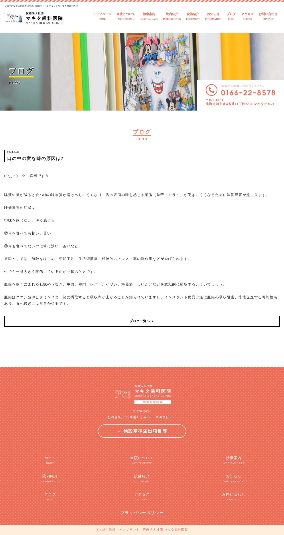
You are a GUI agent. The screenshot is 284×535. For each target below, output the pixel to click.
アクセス (247, 16)
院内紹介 (172, 16)
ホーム (50, 460)
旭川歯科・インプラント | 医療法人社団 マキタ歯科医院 (145, 529)
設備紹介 (193, 16)
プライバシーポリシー (142, 513)
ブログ (231, 16)
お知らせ (213, 16)
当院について (125, 16)
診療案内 (149, 16)
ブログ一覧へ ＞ (142, 321)
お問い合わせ (268, 16)
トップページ (102, 16)
